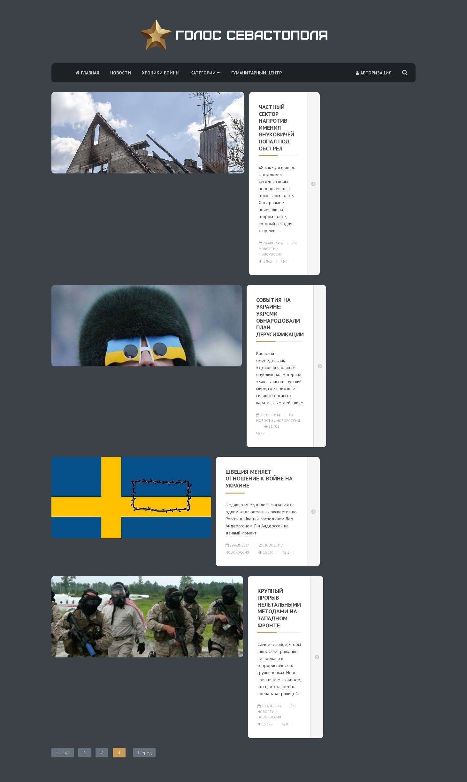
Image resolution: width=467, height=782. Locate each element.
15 (260, 433)
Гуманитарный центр (256, 73)
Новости (120, 73)
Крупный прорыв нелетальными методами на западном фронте (279, 608)
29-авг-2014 (271, 243)
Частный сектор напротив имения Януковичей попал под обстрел (276, 127)
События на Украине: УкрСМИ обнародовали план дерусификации (280, 317)
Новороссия (270, 254)
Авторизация (374, 73)
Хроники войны (161, 73)
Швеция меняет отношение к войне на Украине (259, 478)
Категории (205, 73)
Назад (63, 752)
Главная (87, 73)
